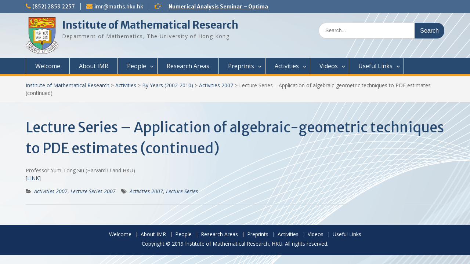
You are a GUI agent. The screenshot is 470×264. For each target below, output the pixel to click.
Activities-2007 (146, 191)
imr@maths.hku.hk (118, 6)
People (136, 66)
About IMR (93, 66)
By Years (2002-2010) (167, 85)
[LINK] (33, 178)
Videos (328, 66)
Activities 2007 (216, 85)
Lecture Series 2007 (93, 191)
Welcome (47, 66)
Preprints (241, 66)
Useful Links (375, 66)
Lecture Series (182, 191)
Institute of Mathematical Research (150, 25)
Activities (287, 66)
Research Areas (188, 66)
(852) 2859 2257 (53, 6)
